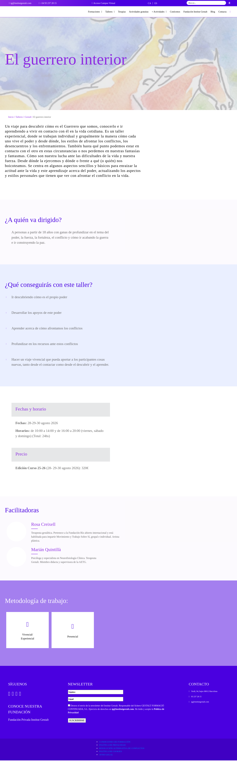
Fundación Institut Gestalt (195, 12)
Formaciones (95, 12)
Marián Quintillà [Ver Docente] (46, 556)
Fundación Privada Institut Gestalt (28, 726)
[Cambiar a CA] (149, 3)
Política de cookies (110, 758)
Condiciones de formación (114, 748)
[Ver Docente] (16, 538)
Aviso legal (106, 761)
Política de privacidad (112, 751)
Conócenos (175, 12)
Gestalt (28, 123)
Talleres (110, 12)
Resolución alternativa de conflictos (121, 755)
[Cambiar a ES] (156, 3)
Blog (213, 12)
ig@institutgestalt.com (123, 715)
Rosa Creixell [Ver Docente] (43, 530)
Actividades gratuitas (139, 12)
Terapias (122, 12)
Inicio (11, 123)
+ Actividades (159, 12)
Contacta (222, 12)
